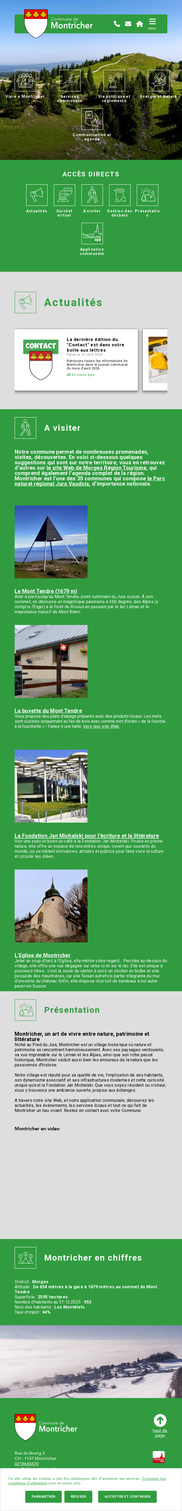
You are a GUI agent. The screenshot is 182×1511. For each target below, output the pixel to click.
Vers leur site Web (101, 726)
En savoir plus (81, 375)
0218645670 (27, 1464)
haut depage (160, 1426)
